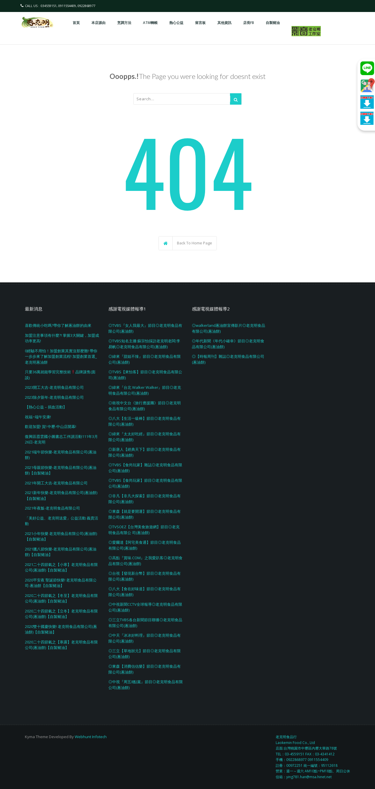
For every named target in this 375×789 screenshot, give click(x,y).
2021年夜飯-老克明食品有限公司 (52, 508)
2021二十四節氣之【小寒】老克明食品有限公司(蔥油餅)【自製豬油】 (61, 567)
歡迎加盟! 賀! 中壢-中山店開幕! (50, 426)
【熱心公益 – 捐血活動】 (46, 407)
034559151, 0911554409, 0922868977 (68, 6)
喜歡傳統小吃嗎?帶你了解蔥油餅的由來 (58, 325)
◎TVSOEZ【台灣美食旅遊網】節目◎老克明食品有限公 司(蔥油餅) (144, 529)
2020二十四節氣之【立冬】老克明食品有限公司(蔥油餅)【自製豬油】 (61, 613)
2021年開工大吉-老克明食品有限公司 (56, 483)
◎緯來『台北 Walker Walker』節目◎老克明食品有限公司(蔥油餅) (144, 390)
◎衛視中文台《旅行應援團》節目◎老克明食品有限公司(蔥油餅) (144, 405)
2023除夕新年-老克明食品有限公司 (54, 397)
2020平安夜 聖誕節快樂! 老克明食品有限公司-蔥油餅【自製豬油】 (61, 582)
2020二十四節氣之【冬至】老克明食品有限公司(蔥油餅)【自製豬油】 (61, 598)
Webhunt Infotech (91, 736)
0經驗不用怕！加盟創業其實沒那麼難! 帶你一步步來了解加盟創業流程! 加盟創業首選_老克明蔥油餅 (61, 356)
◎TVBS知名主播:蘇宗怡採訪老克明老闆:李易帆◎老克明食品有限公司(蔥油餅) (144, 343)
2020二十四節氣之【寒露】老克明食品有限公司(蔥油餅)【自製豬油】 (61, 644)
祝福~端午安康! (38, 416)
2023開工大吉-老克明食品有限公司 (54, 387)
